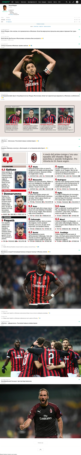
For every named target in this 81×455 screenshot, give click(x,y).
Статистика (35, 26)
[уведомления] (70, 2)
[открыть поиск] (66, 2)
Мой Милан (3, 382)
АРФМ (2, 142)
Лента (31, 26)
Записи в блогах (47, 26)
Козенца (11, 14)
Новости (41, 26)
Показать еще (40, 442)
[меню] (12, 2)
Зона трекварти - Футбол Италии (7, 40)
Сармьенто (9, 21)
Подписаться (4, 11)
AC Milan (2, 32)
